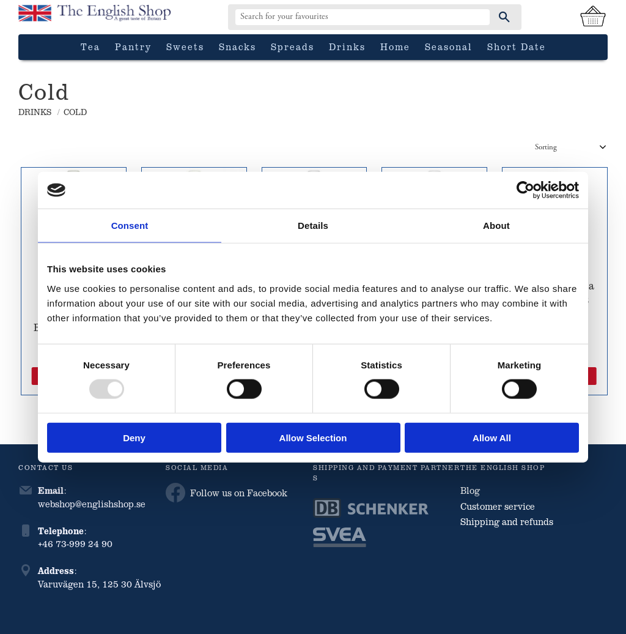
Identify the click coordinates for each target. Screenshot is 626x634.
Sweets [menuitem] (185, 46)
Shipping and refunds (506, 521)
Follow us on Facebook (226, 492)
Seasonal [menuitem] (449, 46)
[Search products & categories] (362, 17)
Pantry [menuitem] (133, 46)
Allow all (492, 437)
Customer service (497, 506)
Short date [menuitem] (516, 46)
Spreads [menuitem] (292, 46)
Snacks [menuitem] (237, 46)
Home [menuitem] (395, 46)
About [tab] (496, 225)
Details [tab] (313, 225)
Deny (134, 437)
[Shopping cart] (593, 17)
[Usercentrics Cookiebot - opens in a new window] (525, 190)
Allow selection (313, 437)
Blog (470, 490)
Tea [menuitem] (90, 46)
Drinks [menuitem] (347, 46)
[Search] (504, 17)
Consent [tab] (130, 225)
